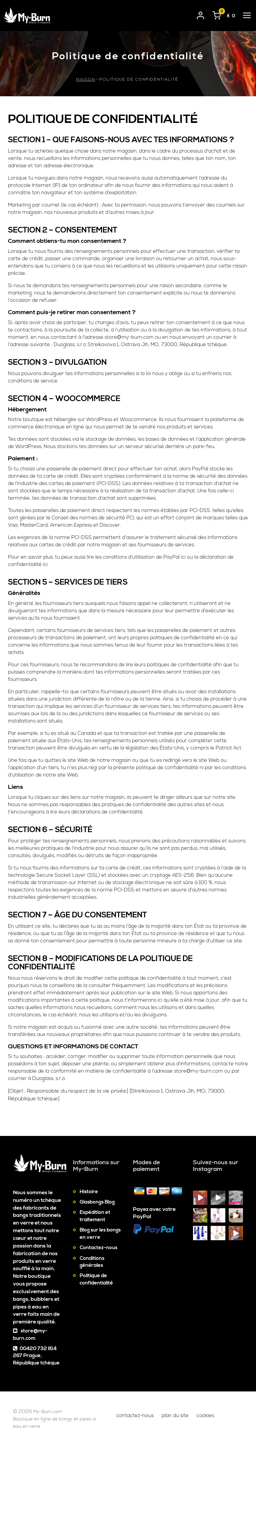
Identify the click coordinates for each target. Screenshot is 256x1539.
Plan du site (175, 1507)
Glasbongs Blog (97, 1294)
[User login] (201, 14)
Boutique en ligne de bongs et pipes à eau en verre (54, 1514)
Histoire (89, 1284)
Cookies (205, 1507)
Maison (85, 79)
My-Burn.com (55, 1504)
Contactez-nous (98, 1340)
